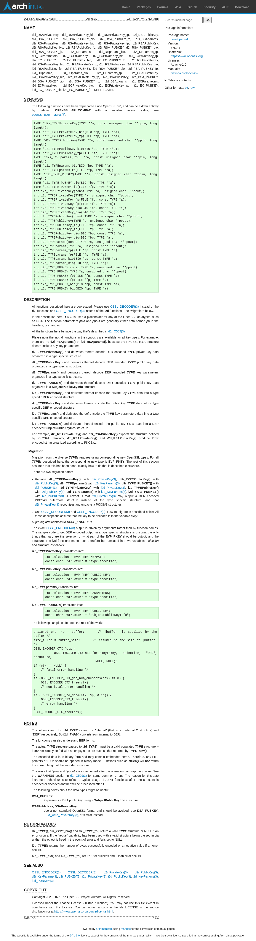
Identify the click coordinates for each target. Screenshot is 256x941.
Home (126, 7)
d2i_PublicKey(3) (46, 483)
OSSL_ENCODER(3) (70, 311)
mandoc (126, 928)
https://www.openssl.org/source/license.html (83, 911)
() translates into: (58, 551)
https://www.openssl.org (187, 56)
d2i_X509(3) (116, 331)
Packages (144, 7)
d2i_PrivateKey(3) (104, 479)
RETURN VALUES (40, 824)
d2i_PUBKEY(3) (46, 487)
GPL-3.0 (74, 935)
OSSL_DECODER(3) (124, 306)
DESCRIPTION (37, 299)
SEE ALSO (33, 865)
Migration (36, 451)
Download (242, 7)
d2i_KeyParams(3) (107, 483)
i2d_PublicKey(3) (53, 491)
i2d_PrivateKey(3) (113, 487)
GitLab (192, 7)
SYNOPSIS (33, 99)
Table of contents (179, 80)
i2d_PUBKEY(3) (53, 496)
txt (186, 87)
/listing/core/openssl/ (184, 73)
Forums (162, 7)
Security (210, 7)
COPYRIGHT (35, 890)
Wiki (178, 7)
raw (192, 87)
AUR (225, 7)
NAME (29, 28)
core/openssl (179, 39)
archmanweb (104, 928)
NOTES (30, 723)
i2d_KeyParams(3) (113, 491)
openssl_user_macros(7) (48, 114)
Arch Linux (23, 6)
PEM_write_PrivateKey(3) (60, 815)
